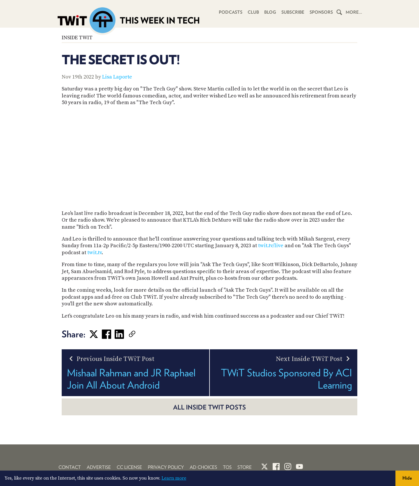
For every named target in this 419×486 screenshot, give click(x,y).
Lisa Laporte (117, 77)
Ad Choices (203, 467)
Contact (69, 467)
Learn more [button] (173, 478)
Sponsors (321, 12)
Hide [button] (407, 478)
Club (253, 12)
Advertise (99, 467)
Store (244, 467)
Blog (270, 12)
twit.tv (94, 252)
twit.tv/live (270, 245)
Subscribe (292, 12)
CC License (129, 467)
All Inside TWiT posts (209, 407)
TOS (227, 467)
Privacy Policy (166, 467)
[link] (140, 334)
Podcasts (230, 12)
